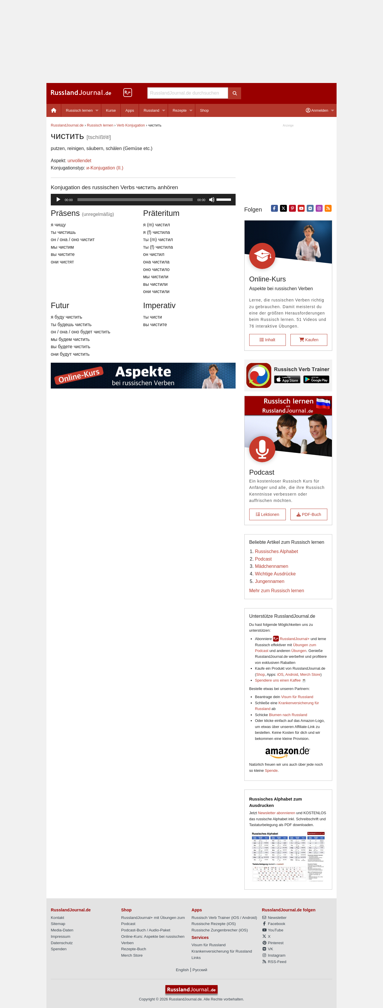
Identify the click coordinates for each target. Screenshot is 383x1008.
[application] (143, 199)
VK (267, 949)
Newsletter (274, 917)
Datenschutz (62, 943)
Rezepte (180, 110)
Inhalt (267, 339)
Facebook (273, 924)
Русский (200, 970)
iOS (280, 674)
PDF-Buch (309, 514)
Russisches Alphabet (276, 551)
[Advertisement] (191, 41)
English (182, 970)
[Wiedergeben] (58, 200)
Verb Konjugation (131, 125)
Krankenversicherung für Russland (222, 951)
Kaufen (309, 339)
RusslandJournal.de (67, 125)
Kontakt (57, 917)
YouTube (272, 930)
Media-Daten (62, 930)
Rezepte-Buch (133, 949)
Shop (204, 110)
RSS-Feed (274, 962)
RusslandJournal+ (295, 639)
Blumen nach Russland (288, 715)
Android (291, 674)
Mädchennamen (271, 566)
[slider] (135, 199)
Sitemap (58, 924)
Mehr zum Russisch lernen (276, 590)
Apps (129, 110)
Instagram (274, 955)
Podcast (263, 559)
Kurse (111, 110)
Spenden (58, 949)
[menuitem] (53, 110)
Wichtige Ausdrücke (275, 573)
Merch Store (310, 674)
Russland (151, 110)
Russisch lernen (79, 110)
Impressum (60, 936)
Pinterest (272, 943)
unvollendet (79, 160)
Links (196, 957)
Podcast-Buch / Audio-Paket (145, 930)
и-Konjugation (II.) (104, 167)
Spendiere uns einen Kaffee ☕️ (280, 680)
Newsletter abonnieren (276, 813)
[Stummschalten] (212, 200)
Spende (271, 770)
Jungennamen (269, 581)
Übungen (298, 650)
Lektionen (267, 514)
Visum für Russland (297, 697)
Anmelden (317, 110)
